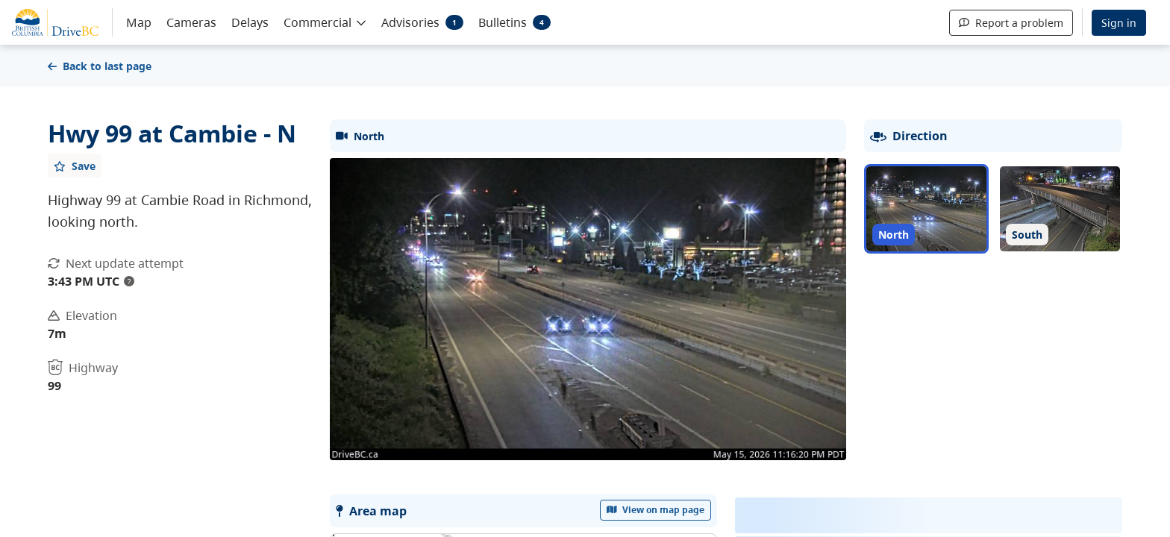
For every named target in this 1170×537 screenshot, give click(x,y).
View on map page (656, 509)
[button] (325, 21)
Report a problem (1011, 23)
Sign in (1118, 23)
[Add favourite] (74, 166)
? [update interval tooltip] (129, 281)
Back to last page (99, 66)
